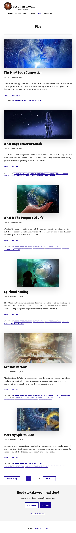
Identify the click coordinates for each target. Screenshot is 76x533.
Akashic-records (36, 397)
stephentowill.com (41, 528)
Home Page (31, 505)
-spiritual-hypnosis (21, 174)
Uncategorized (64, 395)
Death (58, 174)
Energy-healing (38, 322)
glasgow (64, 174)
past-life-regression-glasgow (43, 176)
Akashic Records (15, 367)
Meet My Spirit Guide (19, 435)
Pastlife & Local (38, 514)
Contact (45, 505)
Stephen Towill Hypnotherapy (19, 6)
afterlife (33, 174)
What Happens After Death (23, 144)
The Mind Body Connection (23, 72)
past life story (9, 176)
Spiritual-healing (17, 324)
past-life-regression (23, 176)
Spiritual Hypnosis (35, 100)
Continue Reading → (12, 95)
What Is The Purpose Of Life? (24, 218)
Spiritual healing (16, 292)
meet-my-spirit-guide (16, 467)
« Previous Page (12, 479)
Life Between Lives (20, 100)
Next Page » (49, 479)
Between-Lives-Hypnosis (46, 174)
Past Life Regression (35, 172)
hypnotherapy (9, 399)
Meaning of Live (38, 248)
